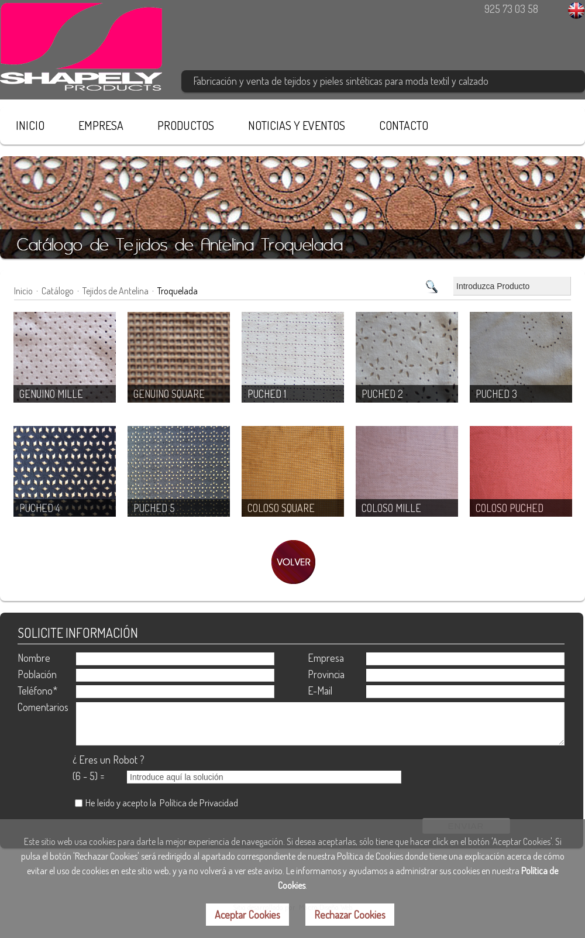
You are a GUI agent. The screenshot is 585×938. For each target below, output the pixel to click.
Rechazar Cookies (350, 914)
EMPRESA (100, 125)
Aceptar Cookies (247, 914)
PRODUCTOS (185, 125)
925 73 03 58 (511, 8)
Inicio (23, 291)
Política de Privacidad (199, 802)
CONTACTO (403, 125)
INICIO (30, 125)
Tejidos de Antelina (115, 291)
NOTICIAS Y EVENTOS (296, 125)
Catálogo (58, 291)
